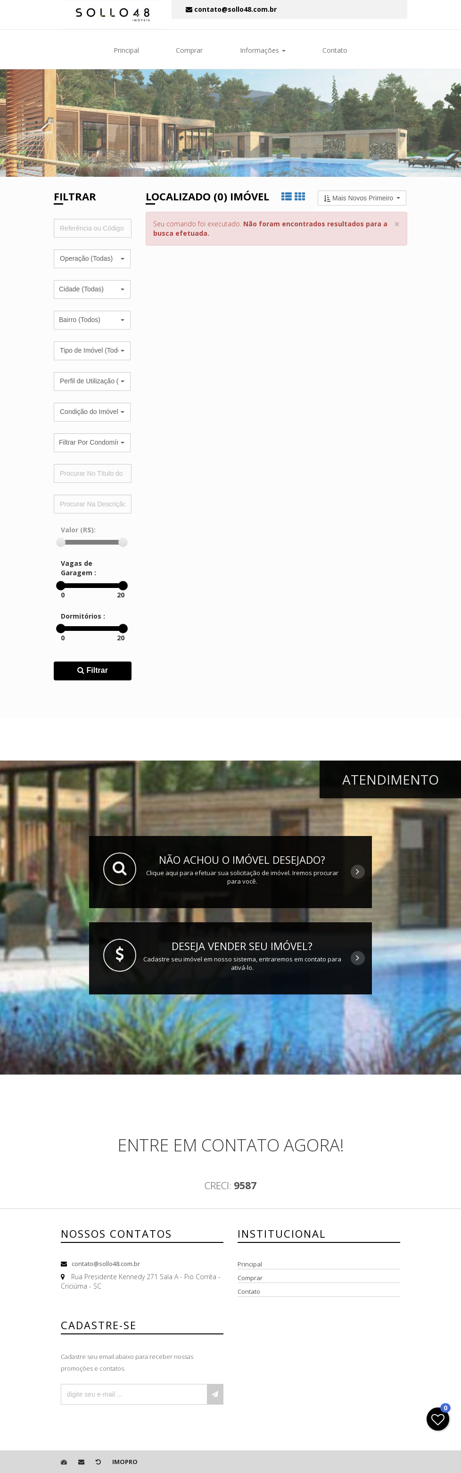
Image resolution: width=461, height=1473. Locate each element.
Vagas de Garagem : (78, 568)
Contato (334, 50)
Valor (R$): (78, 529)
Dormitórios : (83, 616)
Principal (126, 50)
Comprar (189, 50)
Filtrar (92, 670)
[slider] (61, 542)
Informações (263, 50)
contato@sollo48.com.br (106, 1263)
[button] (92, 258)
